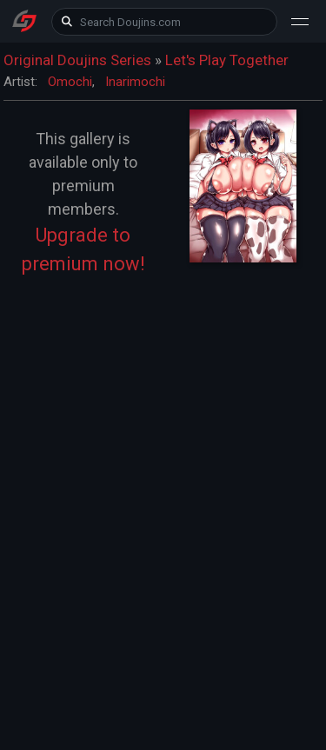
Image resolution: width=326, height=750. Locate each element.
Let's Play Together (227, 60)
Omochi (70, 82)
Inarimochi (135, 82)
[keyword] (164, 22)
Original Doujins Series (77, 60)
